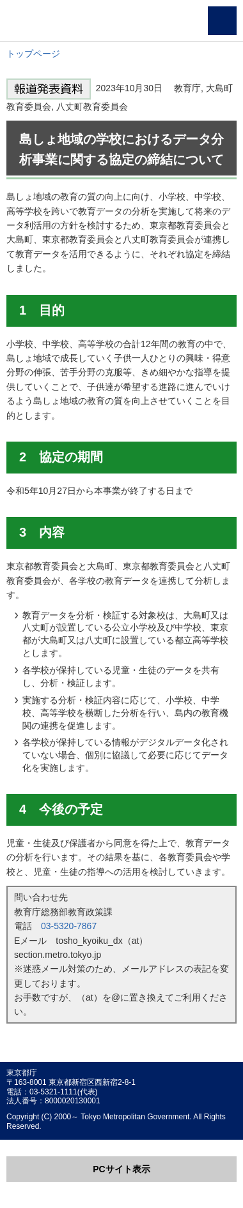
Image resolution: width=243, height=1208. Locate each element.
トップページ (33, 53)
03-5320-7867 (69, 926)
